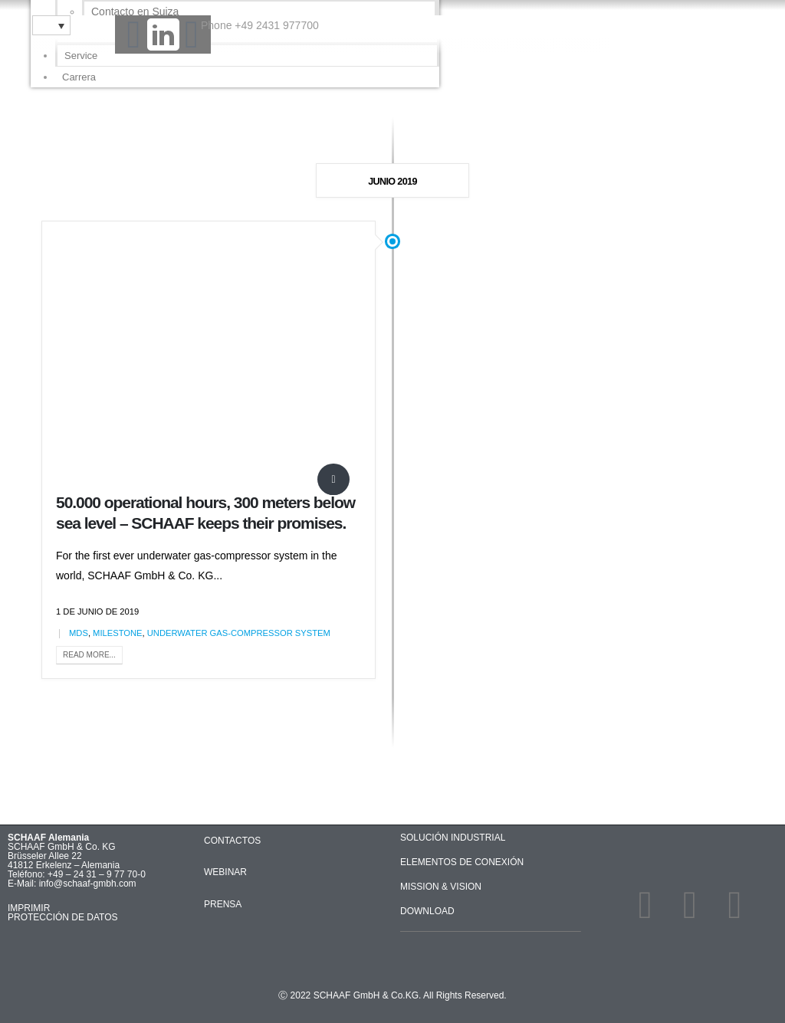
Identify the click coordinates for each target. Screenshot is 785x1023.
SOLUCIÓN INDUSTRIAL (452, 837)
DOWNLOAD (427, 911)
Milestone (117, 633)
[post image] (208, 357)
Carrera (79, 77)
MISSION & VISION (440, 886)
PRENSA (222, 904)
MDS (78, 633)
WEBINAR (225, 872)
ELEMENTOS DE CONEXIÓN (462, 862)
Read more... (89, 655)
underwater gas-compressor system (238, 633)
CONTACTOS (232, 840)
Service (80, 55)
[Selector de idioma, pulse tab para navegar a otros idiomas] (51, 25)
